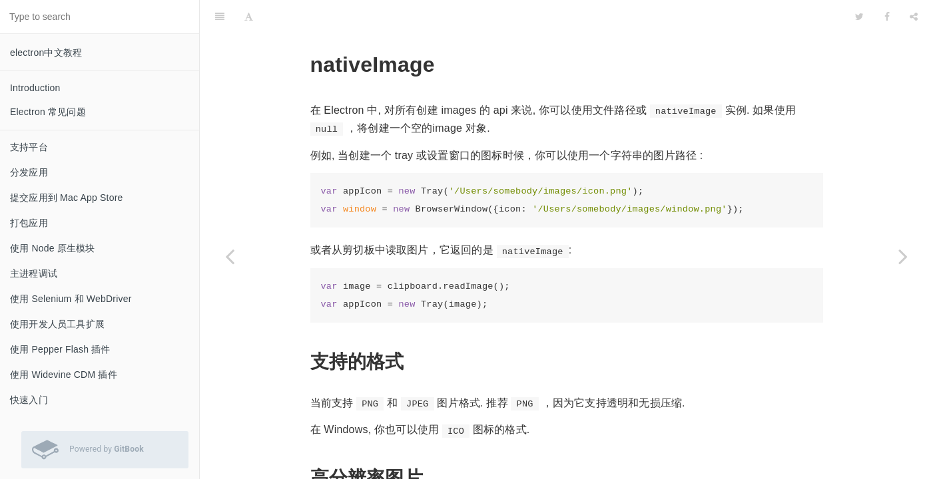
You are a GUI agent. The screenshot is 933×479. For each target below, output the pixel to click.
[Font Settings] (248, 16)
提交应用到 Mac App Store (66, 197)
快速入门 (29, 400)
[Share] (914, 16)
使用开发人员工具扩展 (57, 324)
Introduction (35, 87)
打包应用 (29, 223)
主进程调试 (33, 273)
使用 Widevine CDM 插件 (63, 374)
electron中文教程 (46, 52)
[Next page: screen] (903, 256)
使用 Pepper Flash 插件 (60, 349)
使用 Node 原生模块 (52, 248)
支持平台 (29, 147)
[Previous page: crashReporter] (230, 256)
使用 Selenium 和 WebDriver (71, 298)
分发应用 (29, 172)
